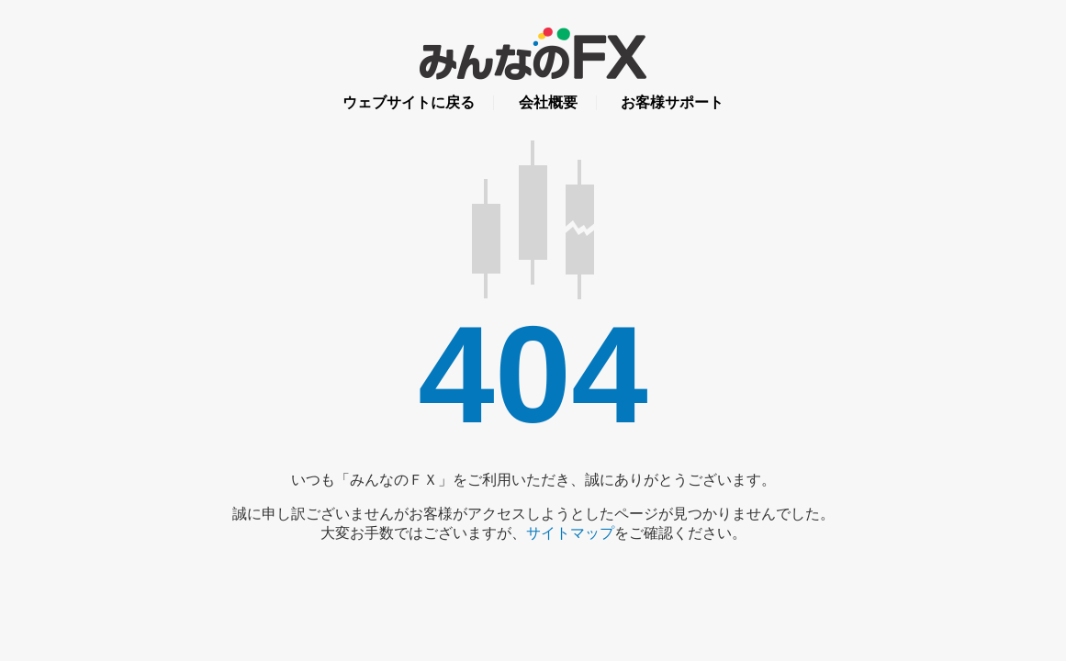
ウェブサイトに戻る (408, 102)
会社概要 (548, 102)
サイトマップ (570, 533)
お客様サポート (672, 102)
